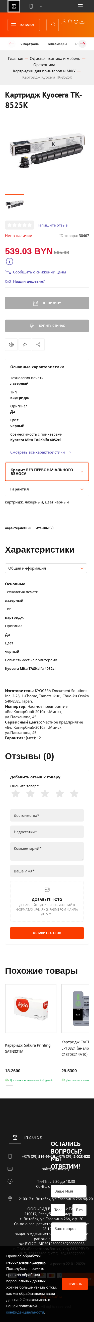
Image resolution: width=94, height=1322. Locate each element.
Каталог (21, 25)
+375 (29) (38, 1156)
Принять (74, 1284)
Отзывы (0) (45, 528)
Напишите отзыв (52, 225)
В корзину (47, 303)
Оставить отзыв (47, 933)
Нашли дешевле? (25, 281)
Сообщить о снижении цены (35, 272)
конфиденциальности (25, 1312)
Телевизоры (57, 44)
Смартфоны (30, 44)
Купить (47, 326)
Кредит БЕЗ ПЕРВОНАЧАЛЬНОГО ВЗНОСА (47, 471)
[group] (47, 150)
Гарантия (47, 488)
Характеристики (18, 528)
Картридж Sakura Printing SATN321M (28, 1048)
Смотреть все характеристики (40, 452)
